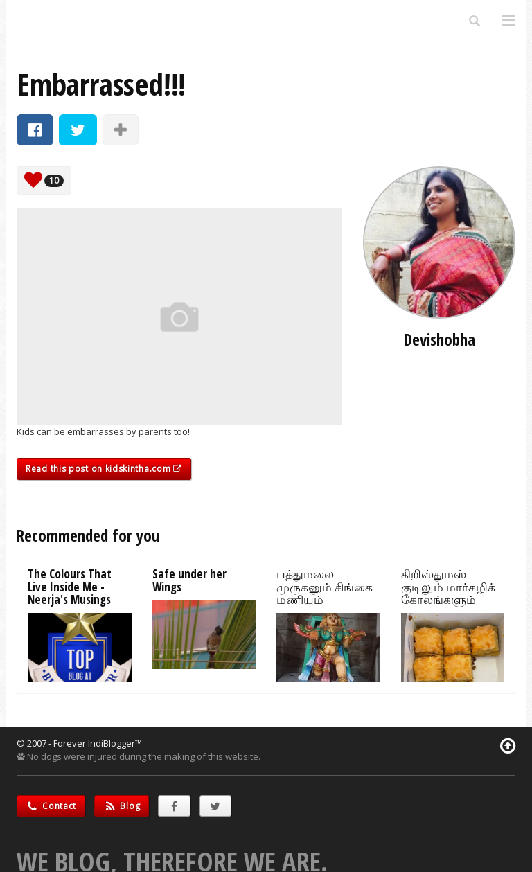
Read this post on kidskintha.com (104, 468)
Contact (51, 806)
